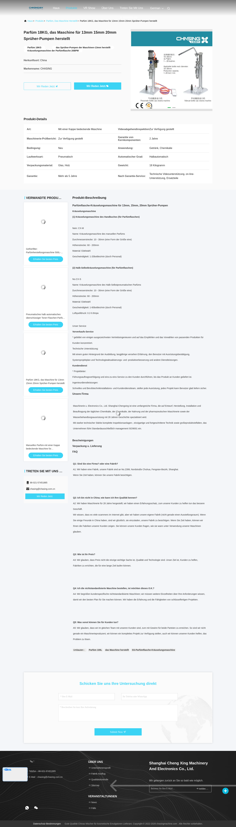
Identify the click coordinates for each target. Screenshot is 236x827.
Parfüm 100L (95, 650)
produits (39, 21)
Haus (56, 8)
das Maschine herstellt (117, 650)
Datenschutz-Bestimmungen (47, 823)
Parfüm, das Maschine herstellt (61, 21)
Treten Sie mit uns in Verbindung (131, 9)
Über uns (108, 8)
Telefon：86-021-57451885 (41, 771)
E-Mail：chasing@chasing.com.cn (44, 777)
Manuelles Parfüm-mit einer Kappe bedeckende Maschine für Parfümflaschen (43, 448)
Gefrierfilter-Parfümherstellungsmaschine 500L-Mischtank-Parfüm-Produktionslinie (43, 252)
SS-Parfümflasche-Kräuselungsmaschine (153, 650)
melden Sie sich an (202, 788)
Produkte (71, 8)
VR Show (89, 8)
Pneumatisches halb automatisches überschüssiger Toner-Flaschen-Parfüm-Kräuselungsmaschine (45, 318)
